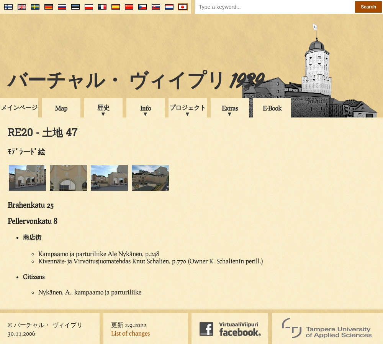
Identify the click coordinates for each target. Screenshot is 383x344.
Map (61, 108)
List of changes (130, 333)
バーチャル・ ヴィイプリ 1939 (136, 82)
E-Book (272, 108)
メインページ (19, 107)
